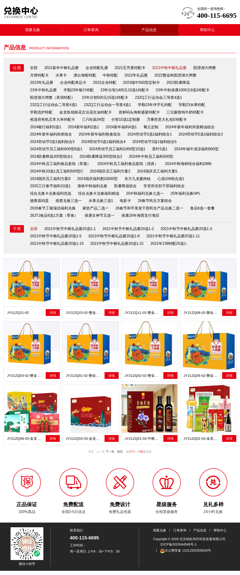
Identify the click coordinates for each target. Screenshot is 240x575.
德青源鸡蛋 (39, 204)
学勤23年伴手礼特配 (156, 107)
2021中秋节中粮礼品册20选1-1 (71, 232)
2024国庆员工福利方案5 (50, 182)
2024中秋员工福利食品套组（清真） (180, 167)
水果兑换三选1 (101, 204)
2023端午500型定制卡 (142, 84)
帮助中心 (207, 31)
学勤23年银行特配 (79, 92)
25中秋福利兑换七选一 (146, 197)
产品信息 (149, 31)
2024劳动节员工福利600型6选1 (108, 152)
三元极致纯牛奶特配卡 (186, 114)
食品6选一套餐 (203, 212)
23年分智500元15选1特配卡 (105, 99)
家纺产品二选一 (96, 212)
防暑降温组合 (160, 189)
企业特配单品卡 (74, 84)
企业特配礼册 (97, 69)
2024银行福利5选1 (45, 129)
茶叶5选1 (213, 152)
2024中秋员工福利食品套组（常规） (112, 167)
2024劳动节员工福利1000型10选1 (169, 152)
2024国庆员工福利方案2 (165, 174)
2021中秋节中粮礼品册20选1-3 (188, 232)
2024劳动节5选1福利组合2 (52, 144)
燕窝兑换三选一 (69, 204)
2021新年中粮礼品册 (62, 69)
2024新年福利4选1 (122, 129)
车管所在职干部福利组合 (199, 189)
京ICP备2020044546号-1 (178, 548)
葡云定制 (152, 129)
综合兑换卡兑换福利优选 (50, 197)
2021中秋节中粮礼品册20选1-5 (56, 240)
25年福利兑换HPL (187, 197)
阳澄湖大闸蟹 (206, 69)
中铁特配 (111, 77)
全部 (34, 69)
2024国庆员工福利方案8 (98, 182)
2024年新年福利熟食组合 (100, 137)
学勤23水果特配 (193, 107)
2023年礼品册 (42, 84)
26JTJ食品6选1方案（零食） (54, 219)
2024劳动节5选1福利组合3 (104, 144)
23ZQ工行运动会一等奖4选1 (108, 107)
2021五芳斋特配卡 (131, 69)
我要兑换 (32, 31)
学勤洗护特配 (41, 114)
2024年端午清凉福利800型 (52, 159)
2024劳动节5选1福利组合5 (52, 152)
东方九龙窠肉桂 (186, 182)
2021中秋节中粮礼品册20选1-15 (57, 247)
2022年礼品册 (137, 77)
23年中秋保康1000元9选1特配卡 (184, 92)
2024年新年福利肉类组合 (51, 137)
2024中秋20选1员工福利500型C (111, 174)
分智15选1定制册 (126, 122)
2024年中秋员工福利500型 (52, 167)
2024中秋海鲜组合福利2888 (53, 174)
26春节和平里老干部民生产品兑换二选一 (150, 212)
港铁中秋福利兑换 (127, 189)
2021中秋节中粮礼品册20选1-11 (174, 240)
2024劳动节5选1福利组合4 (156, 144)
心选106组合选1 (43, 189)
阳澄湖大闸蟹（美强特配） (52, 99)
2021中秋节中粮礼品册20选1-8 (115, 240)
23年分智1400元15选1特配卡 (125, 92)
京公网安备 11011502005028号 (185, 555)
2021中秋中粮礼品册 (171, 69)
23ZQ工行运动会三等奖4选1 (159, 99)
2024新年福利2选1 (84, 129)
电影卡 (126, 204)
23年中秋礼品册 (43, 92)
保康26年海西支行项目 (141, 219)
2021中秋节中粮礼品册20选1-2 (129, 232)
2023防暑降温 (180, 84)
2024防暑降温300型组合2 (153, 159)
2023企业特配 (105, 84)
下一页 (110, 456)
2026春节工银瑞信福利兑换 (53, 212)
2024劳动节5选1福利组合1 (150, 137)
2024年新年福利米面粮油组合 (192, 129)
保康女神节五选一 (100, 219)
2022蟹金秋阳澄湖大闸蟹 (177, 77)
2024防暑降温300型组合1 (103, 159)
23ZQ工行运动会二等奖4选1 (54, 107)
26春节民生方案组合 (156, 204)
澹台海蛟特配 (85, 77)
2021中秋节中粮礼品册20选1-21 (118, 247)
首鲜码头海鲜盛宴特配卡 (140, 114)
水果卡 (61, 77)
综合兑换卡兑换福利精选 (99, 197)
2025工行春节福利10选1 (84, 189)
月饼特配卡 (39, 77)
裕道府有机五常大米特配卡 (52, 122)
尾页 (120, 456)
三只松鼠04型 (93, 122)
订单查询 (90, 31)
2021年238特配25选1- (170, 247)
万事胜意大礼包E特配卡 (168, 122)
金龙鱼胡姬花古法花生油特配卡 (86, 114)
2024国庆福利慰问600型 (145, 182)
